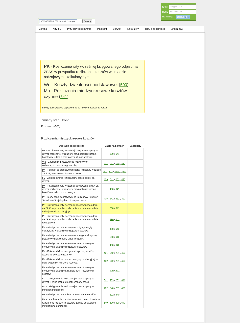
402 (106, 163)
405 (106, 198)
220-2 (117, 171)
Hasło (165, 11)
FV (43, 177)
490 (123, 163)
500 (123, 84)
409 (106, 179)
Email (165, 6)
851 (117, 198)
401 (106, 252)
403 (110, 171)
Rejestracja (167, 16)
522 (111, 294)
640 (111, 288)
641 (63, 96)
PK (47, 66)
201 (117, 179)
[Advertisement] (119, 42)
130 (117, 163)
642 (117, 228)
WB (44, 161)
